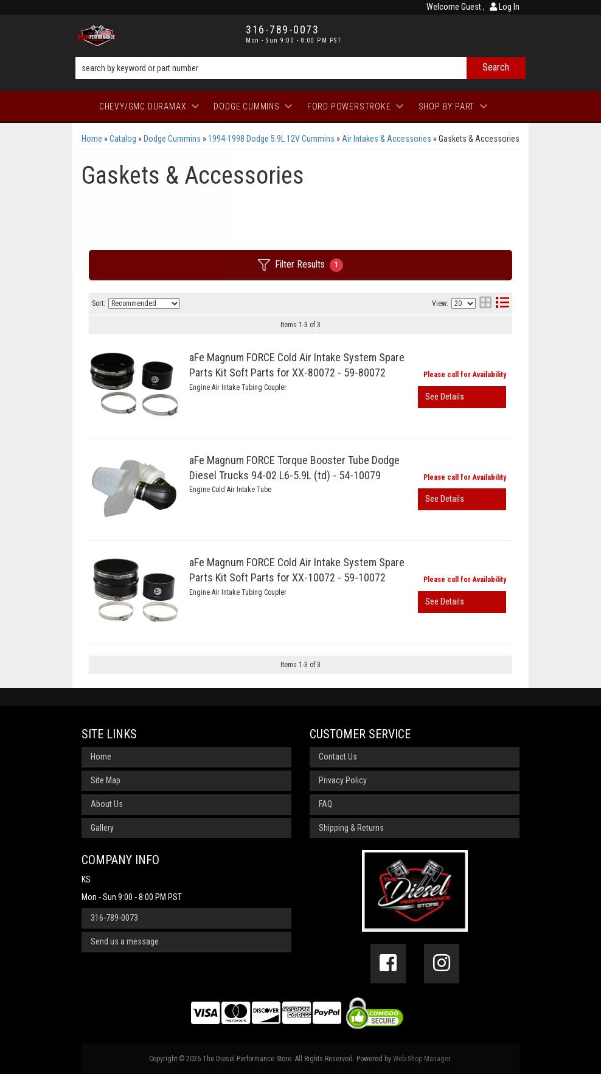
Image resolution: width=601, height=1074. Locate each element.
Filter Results (300, 265)
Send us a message (125, 941)
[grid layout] (485, 304)
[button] (300, 68)
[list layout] (502, 304)
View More (462, 397)
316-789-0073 (114, 918)
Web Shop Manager (421, 1059)
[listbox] (144, 303)
